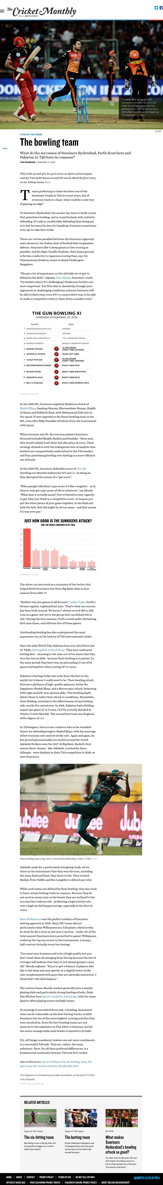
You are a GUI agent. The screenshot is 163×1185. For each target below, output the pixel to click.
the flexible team (69, 1066)
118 (84, 468)
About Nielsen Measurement (115, 1182)
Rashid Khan (28, 408)
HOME (9, 1177)
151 (73, 473)
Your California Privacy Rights (45, 1182)
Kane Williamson (30, 919)
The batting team (77, 1137)
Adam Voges (77, 602)
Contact (31, 1177)
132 (79, 468)
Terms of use (64, 1177)
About (19, 1177)
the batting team (77, 1061)
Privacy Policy (46, 1177)
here (47, 182)
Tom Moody (63, 277)
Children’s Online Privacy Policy (81, 1182)
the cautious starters (45, 1066)
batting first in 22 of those (48, 650)
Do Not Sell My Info (85, 1177)
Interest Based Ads (15, 1182)
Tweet (5, 148)
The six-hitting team (39, 1137)
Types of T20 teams (31, 134)
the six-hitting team (53, 1061)
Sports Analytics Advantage (60, 996)
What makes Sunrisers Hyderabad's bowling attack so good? (121, 1144)
